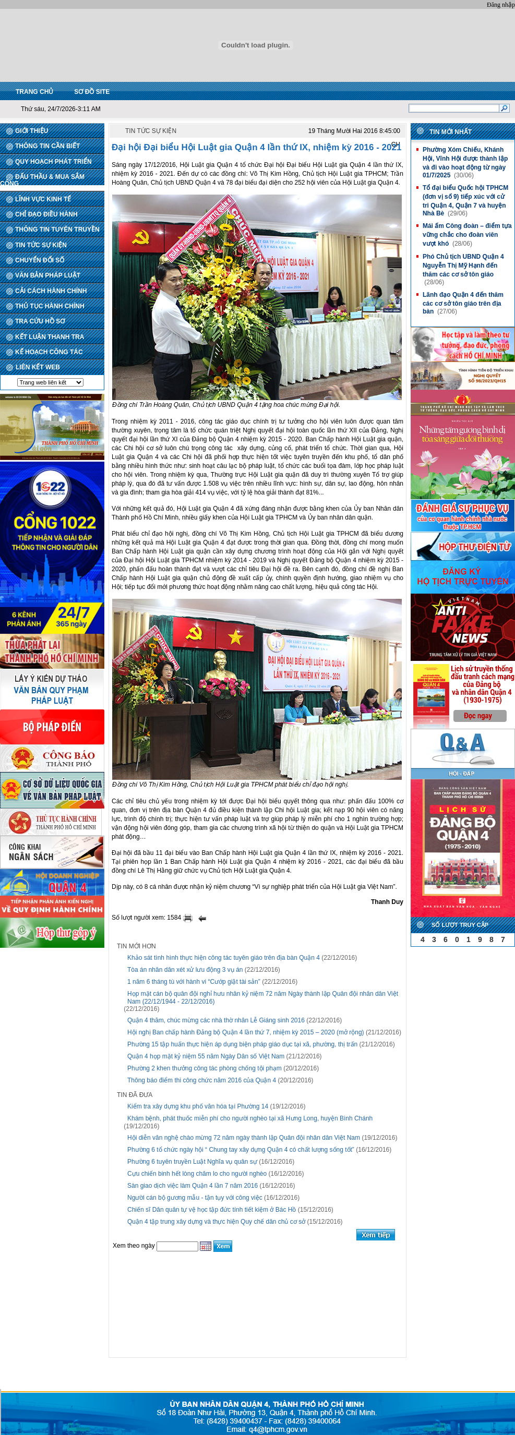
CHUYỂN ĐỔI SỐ (39, 260)
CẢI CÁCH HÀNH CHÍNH (51, 291)
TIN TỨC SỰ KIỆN (41, 245)
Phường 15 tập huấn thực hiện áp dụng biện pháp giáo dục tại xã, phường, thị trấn (242, 1044)
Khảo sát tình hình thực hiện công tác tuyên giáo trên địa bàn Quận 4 (223, 957)
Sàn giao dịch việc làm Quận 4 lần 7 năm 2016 (192, 1185)
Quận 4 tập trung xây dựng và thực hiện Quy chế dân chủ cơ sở (216, 1221)
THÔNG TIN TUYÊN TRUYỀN (57, 229)
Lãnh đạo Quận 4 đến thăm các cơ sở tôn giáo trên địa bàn (463, 303)
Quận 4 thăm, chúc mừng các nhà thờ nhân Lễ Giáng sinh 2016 (216, 1020)
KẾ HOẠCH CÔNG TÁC (49, 352)
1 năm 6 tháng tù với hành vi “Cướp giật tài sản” (193, 981)
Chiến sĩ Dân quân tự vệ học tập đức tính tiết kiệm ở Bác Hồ (211, 1209)
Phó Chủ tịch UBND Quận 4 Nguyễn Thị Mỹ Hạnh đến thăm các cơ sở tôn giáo (463, 265)
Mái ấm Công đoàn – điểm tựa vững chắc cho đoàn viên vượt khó (467, 234)
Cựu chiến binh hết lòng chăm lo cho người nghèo (197, 1173)
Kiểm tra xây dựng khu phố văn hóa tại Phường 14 (197, 1106)
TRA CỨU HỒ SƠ (40, 321)
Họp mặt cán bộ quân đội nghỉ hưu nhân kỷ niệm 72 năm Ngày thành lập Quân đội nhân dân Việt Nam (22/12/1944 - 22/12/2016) (262, 997)
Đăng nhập (501, 4)
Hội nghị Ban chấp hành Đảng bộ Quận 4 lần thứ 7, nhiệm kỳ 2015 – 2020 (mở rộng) (245, 1032)
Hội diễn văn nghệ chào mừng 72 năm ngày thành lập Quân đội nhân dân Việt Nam (243, 1137)
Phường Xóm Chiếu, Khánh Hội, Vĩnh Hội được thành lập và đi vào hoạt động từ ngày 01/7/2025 (465, 162)
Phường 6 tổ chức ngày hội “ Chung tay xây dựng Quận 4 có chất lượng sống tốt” (240, 1149)
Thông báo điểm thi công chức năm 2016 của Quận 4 (201, 1080)
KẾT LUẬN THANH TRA (49, 337)
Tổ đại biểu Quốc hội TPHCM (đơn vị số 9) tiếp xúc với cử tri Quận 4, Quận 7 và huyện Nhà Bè (465, 200)
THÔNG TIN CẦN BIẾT (47, 146)
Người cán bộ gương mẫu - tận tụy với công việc (194, 1197)
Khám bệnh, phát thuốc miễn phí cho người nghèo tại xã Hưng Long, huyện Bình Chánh (250, 1118)
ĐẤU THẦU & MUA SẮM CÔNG (42, 180)
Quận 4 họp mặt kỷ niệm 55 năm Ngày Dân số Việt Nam (205, 1056)
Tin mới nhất (450, 132)
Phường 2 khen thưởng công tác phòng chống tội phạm (204, 1068)
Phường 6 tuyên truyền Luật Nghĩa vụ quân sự (192, 1161)
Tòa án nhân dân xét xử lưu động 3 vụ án (185, 969)
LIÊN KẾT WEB (38, 367)
